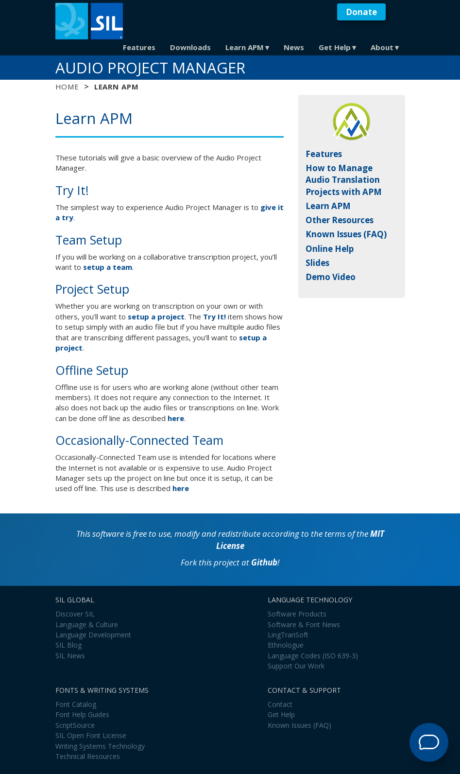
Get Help (335, 47)
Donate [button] (361, 12)
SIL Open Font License (90, 735)
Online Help (330, 248)
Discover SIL (75, 613)
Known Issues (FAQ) (346, 234)
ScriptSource (75, 725)
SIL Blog (68, 645)
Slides (317, 262)
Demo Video (331, 276)
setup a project (156, 316)
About (382, 47)
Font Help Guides (82, 714)
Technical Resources (87, 756)
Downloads (190, 47)
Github (264, 562)
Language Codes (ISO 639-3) (313, 655)
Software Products (297, 613)
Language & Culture (86, 624)
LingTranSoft (288, 634)
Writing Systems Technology (100, 746)
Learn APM (244, 47)
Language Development (93, 634)
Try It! (214, 316)
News (294, 47)
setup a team (107, 267)
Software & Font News (304, 624)
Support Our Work (296, 665)
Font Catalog (75, 704)
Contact (280, 704)
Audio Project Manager (150, 67)
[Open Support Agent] (428, 742)
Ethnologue (286, 645)
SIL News (70, 655)
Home (67, 86)
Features (139, 47)
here (176, 418)
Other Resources (340, 220)
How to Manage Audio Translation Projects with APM (344, 179)
